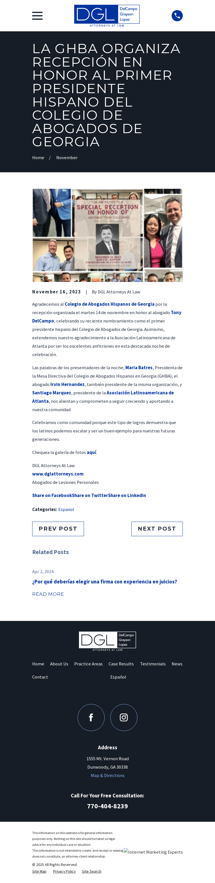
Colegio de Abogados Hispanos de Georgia (110, 304)
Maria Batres (139, 368)
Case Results (121, 664)
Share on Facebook (52, 495)
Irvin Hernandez (67, 384)
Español (118, 677)
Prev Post (58, 528)
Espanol (66, 509)
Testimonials (153, 664)
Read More (48, 594)
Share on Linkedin (127, 495)
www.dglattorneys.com (58, 474)
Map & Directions (108, 775)
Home (38, 664)
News (177, 664)
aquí (91, 452)
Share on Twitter (90, 495)
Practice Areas (88, 664)
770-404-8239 (107, 806)
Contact (40, 677)
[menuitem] (39, 871)
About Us (59, 664)
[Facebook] (91, 717)
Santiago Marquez (51, 393)
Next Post (157, 528)
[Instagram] (123, 717)
